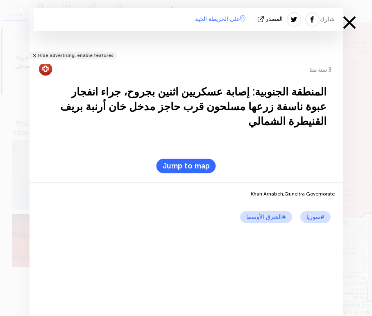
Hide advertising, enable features (75, 55)
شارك (327, 19)
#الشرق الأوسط (266, 217)
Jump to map (186, 166)
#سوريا (315, 217)
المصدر (271, 19)
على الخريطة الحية (220, 19)
